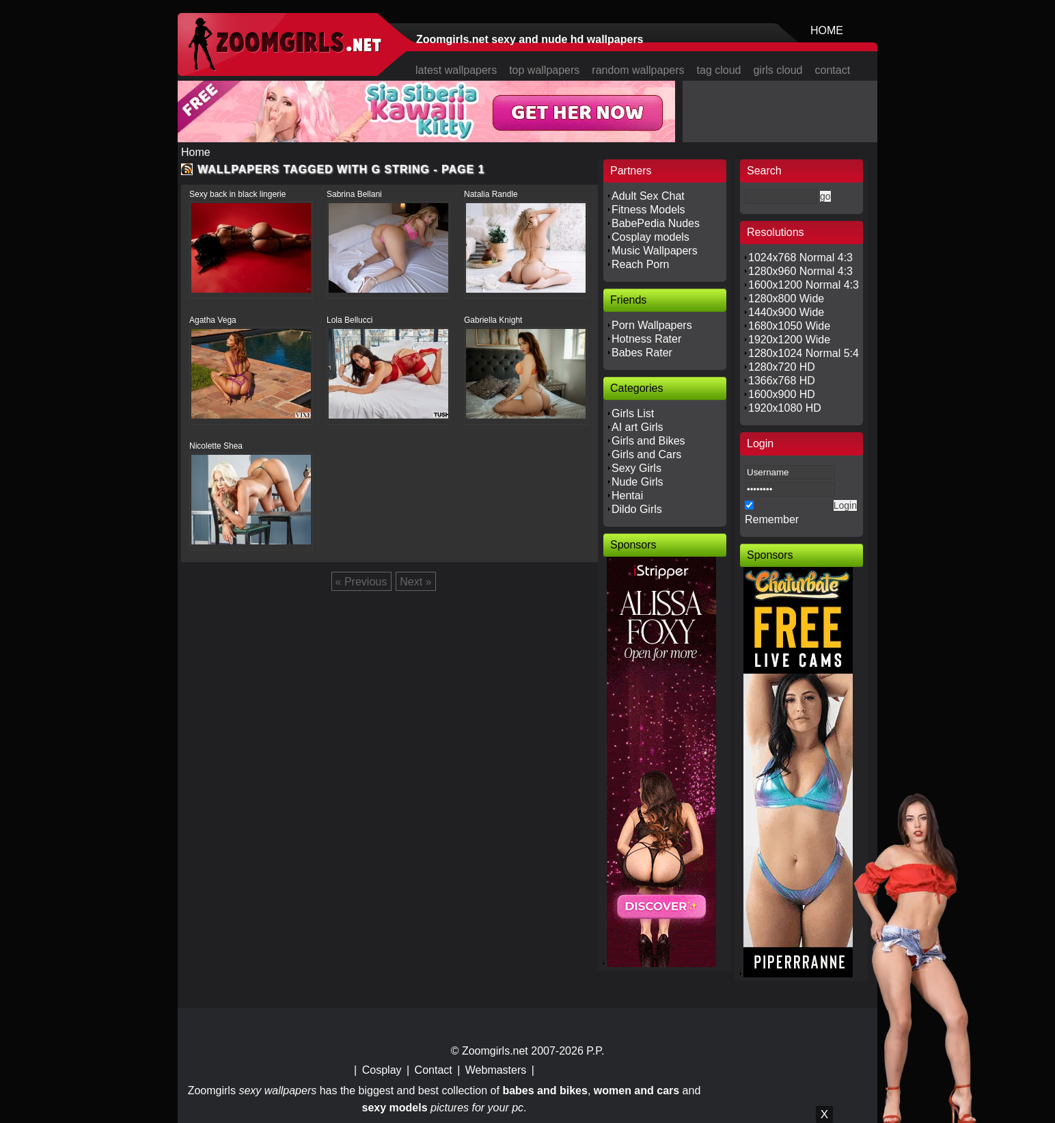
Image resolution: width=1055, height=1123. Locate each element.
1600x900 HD (781, 394)
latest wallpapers (456, 70)
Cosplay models (650, 237)
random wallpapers (638, 70)
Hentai (627, 495)
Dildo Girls (637, 509)
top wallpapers (544, 70)
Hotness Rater (646, 339)
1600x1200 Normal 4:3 (803, 285)
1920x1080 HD (784, 408)
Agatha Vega (212, 320)
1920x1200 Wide (789, 339)
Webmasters (496, 1070)
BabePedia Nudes (656, 223)
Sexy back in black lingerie (237, 194)
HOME (826, 30)
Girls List (633, 413)
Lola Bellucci (349, 320)
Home (195, 152)
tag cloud (719, 70)
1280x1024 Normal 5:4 (803, 353)
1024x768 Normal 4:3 (800, 257)
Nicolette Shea (216, 446)
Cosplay (382, 1070)
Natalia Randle (491, 194)
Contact (433, 1070)
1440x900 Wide (786, 312)
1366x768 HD (781, 380)
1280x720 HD (781, 367)
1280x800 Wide (786, 298)
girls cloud (777, 70)
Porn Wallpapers (652, 325)
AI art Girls (637, 427)
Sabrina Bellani (354, 194)
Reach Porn (641, 264)
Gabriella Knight (493, 320)
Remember (772, 519)
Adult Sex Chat (648, 196)
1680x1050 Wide (789, 326)
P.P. (595, 1051)
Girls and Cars (646, 454)
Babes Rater (642, 352)
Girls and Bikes (648, 441)
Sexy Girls (636, 468)
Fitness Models (648, 209)
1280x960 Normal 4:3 (800, 271)
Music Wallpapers (655, 250)
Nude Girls (637, 482)
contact (833, 70)
